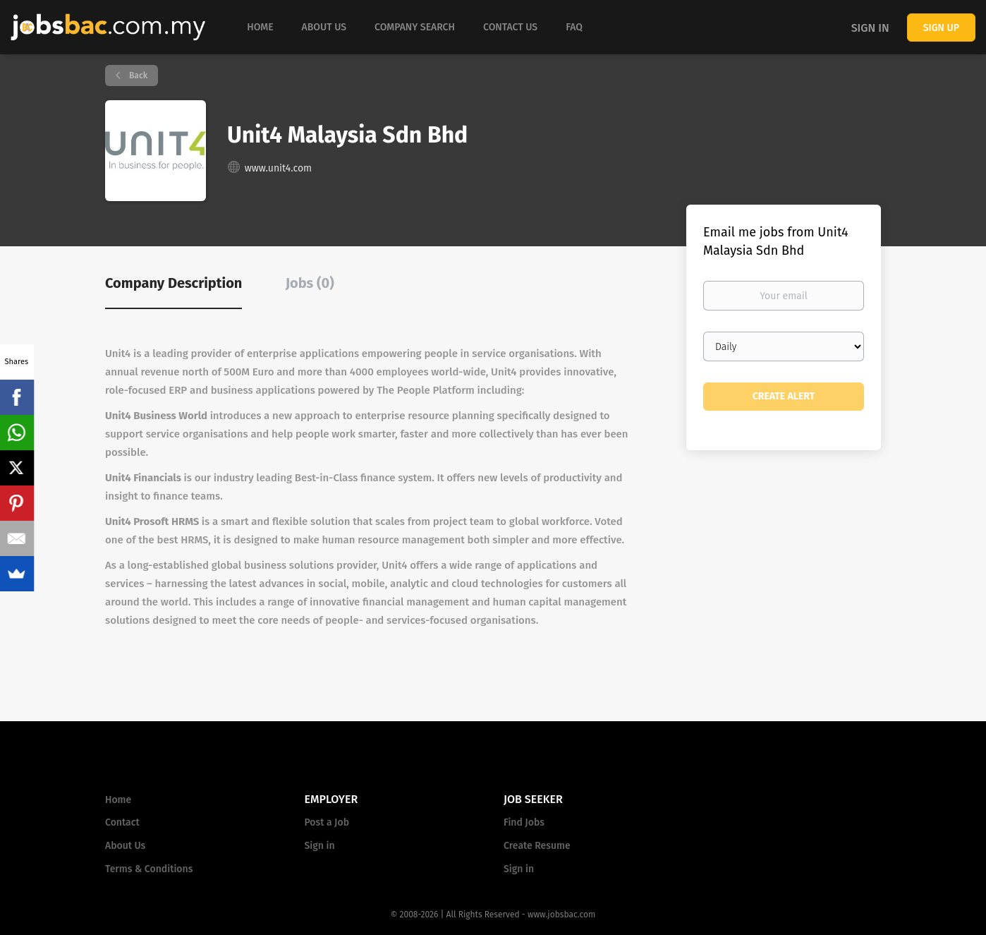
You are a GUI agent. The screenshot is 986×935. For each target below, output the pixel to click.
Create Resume (537, 846)
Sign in (870, 28)
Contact (122, 822)
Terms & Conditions (149, 869)
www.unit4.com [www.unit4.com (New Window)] (278, 168)
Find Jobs (524, 822)
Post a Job (327, 822)
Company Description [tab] (173, 283)
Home (118, 800)
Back (137, 75)
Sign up (941, 28)
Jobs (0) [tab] (310, 283)
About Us (125, 846)
